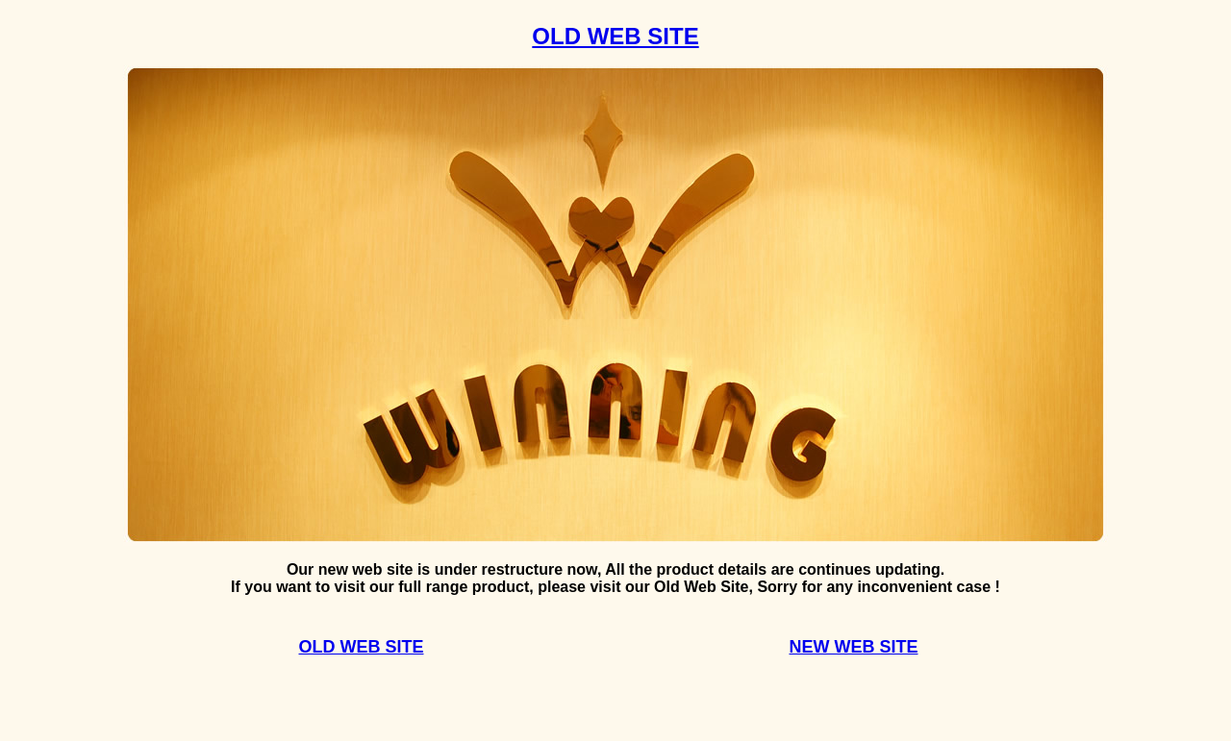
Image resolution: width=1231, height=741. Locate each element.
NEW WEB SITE (854, 646)
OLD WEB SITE (615, 36)
